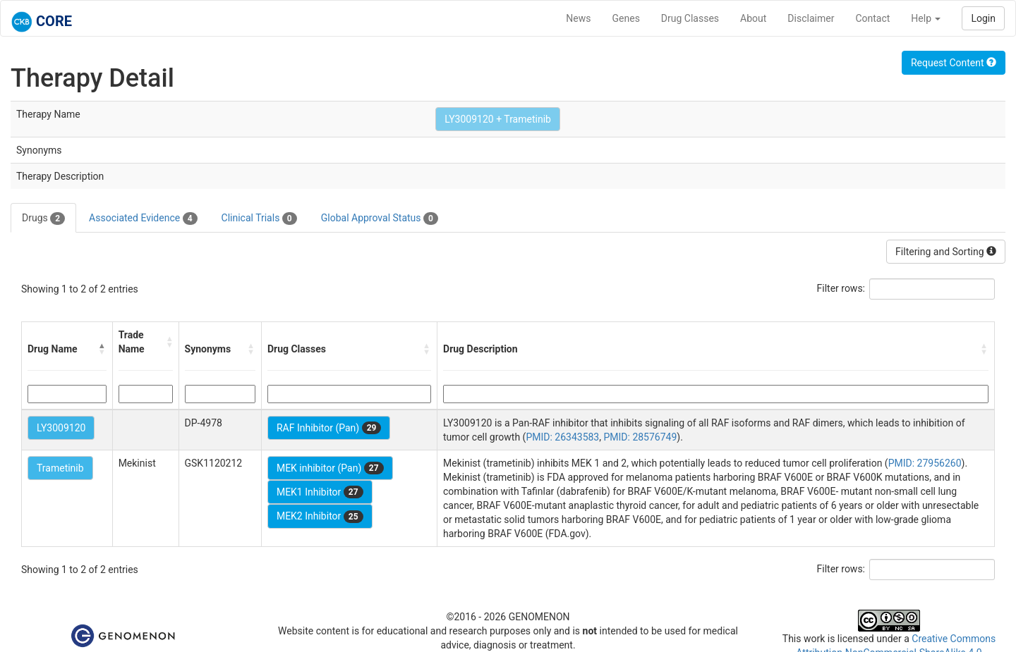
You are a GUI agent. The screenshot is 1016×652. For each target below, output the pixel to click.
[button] (102, 349)
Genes (626, 18)
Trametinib (60, 468)
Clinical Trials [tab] (259, 218)
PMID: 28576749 (640, 437)
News (578, 18)
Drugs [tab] (43, 218)
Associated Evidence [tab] (143, 218)
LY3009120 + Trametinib (498, 119)
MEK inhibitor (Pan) (330, 468)
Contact (872, 18)
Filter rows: (841, 288)
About (753, 18)
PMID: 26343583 (562, 437)
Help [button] (926, 18)
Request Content (953, 62)
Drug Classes (690, 18)
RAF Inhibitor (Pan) (329, 428)
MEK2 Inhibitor (320, 516)
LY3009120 (61, 427)
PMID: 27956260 (925, 463)
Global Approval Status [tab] (379, 218)
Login (983, 18)
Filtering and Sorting (945, 251)
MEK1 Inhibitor (320, 492)
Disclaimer (810, 18)
